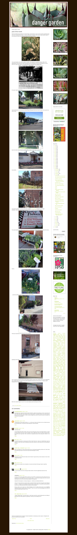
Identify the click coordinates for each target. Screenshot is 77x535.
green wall (57, 372)
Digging (56, 297)
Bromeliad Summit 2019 (61, 340)
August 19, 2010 (24, 493)
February (56, 223)
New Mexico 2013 (58, 393)
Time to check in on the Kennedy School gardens (59, 181)
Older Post (47, 518)
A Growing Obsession (58, 306)
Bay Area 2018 (57, 337)
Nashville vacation (58, 392)
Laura (16, 455)
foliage (58, 359)
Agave (54, 334)
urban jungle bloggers (62, 428)
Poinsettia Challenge (60, 410)
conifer (58, 345)
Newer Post (14, 518)
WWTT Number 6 (58, 198)
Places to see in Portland (60, 407)
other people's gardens (17, 405)
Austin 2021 (60, 335)
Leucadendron (59, 384)
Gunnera (58, 373)
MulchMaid (16, 428)
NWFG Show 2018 (56, 398)
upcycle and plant (56, 428)
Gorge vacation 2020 (62, 371)
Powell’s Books (33, 208)
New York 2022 (60, 395)
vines (54, 432)
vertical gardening (60, 430)
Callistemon (63, 342)
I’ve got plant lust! (58, 212)
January (56, 225)
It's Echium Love (57, 182)
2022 (55, 151)
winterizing (60, 434)
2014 (55, 162)
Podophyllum (55, 410)
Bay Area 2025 (62, 337)
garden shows (62, 369)
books (64, 339)
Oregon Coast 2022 (60, 400)
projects (56, 411)
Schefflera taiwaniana (58, 178)
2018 (55, 156)
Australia (64, 335)
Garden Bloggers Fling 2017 (60, 365)
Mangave (63, 386)
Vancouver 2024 (56, 429)
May (56, 219)
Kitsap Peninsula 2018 (56, 382)
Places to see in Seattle (57, 408)
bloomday (59, 339)
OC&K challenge (61, 398)
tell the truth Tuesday (56, 425)
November (57, 170)
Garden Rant (57, 310)
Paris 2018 (58, 405)
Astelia (54, 335)
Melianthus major (60, 387)
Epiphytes (63, 353)
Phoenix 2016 (55, 406)
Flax (64, 358)
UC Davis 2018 (59, 427)
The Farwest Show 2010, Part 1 (60, 177)
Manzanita (55, 387)
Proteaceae (61, 411)
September (57, 173)
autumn (54, 336)
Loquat (57, 385)
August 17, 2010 (24, 411)
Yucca (63, 435)
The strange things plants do (59, 185)
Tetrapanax (63, 425)
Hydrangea (60, 378)
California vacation (56, 342)
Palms (54, 405)
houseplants (58, 376)
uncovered (64, 427)
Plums (56, 188)
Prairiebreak (57, 301)
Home (31, 518)
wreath (58, 435)
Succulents (63, 423)
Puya (64, 411)
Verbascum (55, 430)
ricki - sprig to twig (18, 493)
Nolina (64, 395)
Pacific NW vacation (62, 404)
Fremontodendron (55, 360)
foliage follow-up (62, 359)
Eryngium (56, 208)
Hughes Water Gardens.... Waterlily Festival (59, 214)
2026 (55, 145)
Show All (64, 313)
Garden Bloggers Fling (61, 361)
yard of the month (58, 194)
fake (64, 355)
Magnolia (63, 385)
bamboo (57, 336)
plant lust (64, 408)
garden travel (61, 370)
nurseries (55, 397)
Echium (54, 352)
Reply (15, 417)
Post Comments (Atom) (20, 523)
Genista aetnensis (56, 371)
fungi (59, 360)
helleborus (58, 374)
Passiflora (61, 405)
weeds (58, 433)
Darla (15, 462)
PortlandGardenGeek (18, 411)
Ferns (62, 358)
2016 (55, 159)
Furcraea (61, 360)
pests (64, 405)
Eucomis (64, 354)
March (56, 222)
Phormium (61, 406)
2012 (55, 165)
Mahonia (54, 386)
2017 (55, 158)
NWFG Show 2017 (62, 397)
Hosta (54, 376)
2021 (55, 152)
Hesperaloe (63, 374)
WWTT (60, 435)
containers (55, 346)
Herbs (61, 374)
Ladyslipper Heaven (58, 302)
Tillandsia (63, 426)
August (56, 174)
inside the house (61, 379)
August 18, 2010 (19, 462)
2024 (55, 148)
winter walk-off (57, 434)
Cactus (57, 341)
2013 (55, 163)
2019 (55, 155)
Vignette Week (63, 431)
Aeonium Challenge (61, 333)
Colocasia (54, 345)
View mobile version (30, 520)
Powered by (59, 121)
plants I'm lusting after (61, 409)
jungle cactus (61, 380)
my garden (59, 391)
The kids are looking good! (59, 199)
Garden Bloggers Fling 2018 (58, 366)
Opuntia (60, 399)
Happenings (55, 374)
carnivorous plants (56, 343)
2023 (55, 149)
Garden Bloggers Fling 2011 (58, 362)
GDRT (64, 370)
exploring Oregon (60, 355)
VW (15, 439)
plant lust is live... (58, 211)
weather (57, 432)
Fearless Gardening (56, 358)
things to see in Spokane (57, 426)
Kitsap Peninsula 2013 (61, 381)
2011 (55, 166)
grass (54, 372)
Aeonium (54, 333)
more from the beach (58, 209)
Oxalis (56, 186)
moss (64, 387)
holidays (54, 375)
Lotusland (60, 385)
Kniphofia (62, 382)
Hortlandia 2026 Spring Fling (61, 375)
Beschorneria (58, 338)
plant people (55, 409)
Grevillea (60, 372)
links (62, 384)
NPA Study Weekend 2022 (59, 396)
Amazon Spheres (62, 334)
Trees (54, 427)
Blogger (49, 529)
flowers (54, 359)
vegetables (63, 429)
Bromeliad (55, 340)
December (57, 169)
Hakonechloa (63, 373)
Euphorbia (55, 355)
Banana (60, 336)
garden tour (55, 370)
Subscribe (59, 118)
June (56, 218)
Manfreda (59, 386)
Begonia (54, 338)
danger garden (17, 469)
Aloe (58, 334)
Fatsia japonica (56, 357)
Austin (57, 335)
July (56, 216)
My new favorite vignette (59, 205)
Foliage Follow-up (58, 195)
